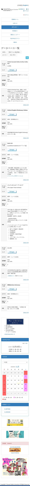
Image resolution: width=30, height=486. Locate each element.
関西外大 (22, 9)
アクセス (11, 70)
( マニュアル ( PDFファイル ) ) (15, 176)
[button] (15, 27)
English (25, 5)
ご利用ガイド (10, 275)
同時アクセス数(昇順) (14, 52)
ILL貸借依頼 (6, 412)
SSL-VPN (13, 55)
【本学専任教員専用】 (15, 447)
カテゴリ (5, 55)
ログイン (26, 14)
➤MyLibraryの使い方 (9, 334)
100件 (4, 52)
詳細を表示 (26, 105)
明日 (26, 343)
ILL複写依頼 (6, 409)
